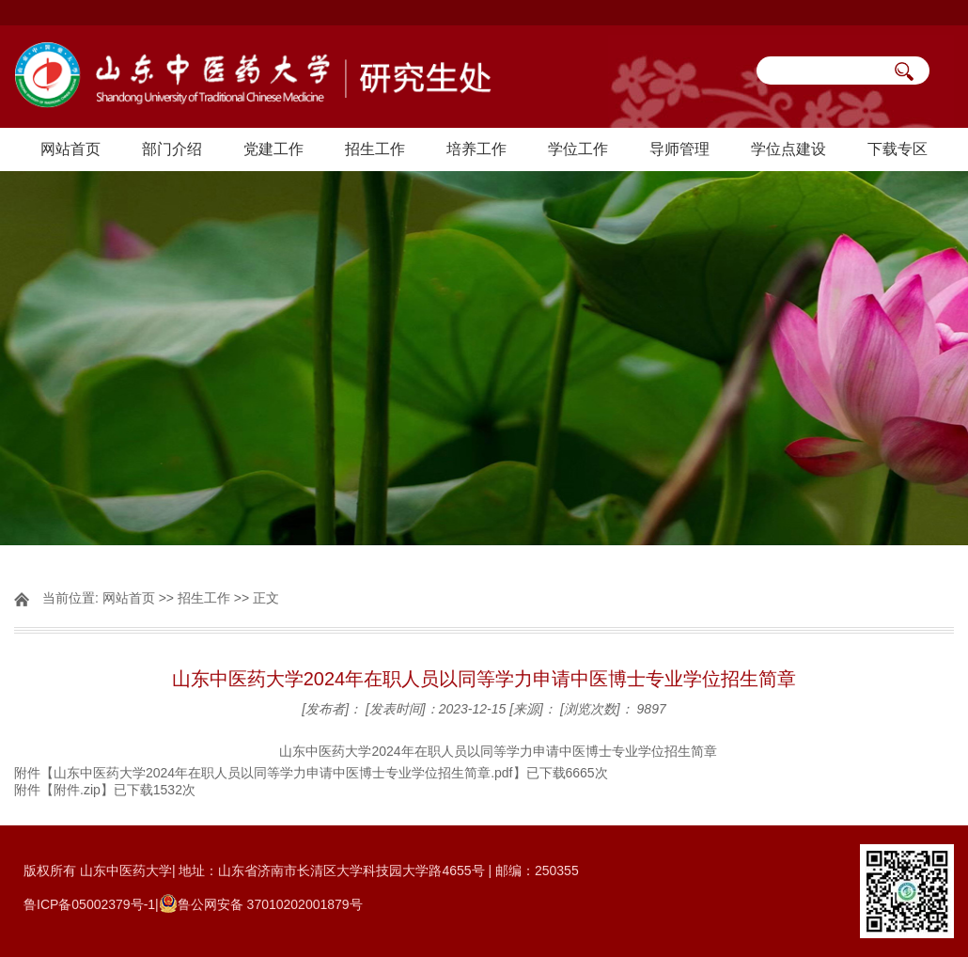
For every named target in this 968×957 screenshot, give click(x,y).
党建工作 (273, 149)
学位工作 (578, 149)
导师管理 (679, 149)
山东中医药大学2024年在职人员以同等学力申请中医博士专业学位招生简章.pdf (283, 772)
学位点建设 (788, 149)
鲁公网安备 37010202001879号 (270, 904)
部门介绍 (172, 149)
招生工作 (375, 149)
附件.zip (77, 789)
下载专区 (897, 149)
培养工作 (476, 149)
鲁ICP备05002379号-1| (91, 904)
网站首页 (70, 149)
